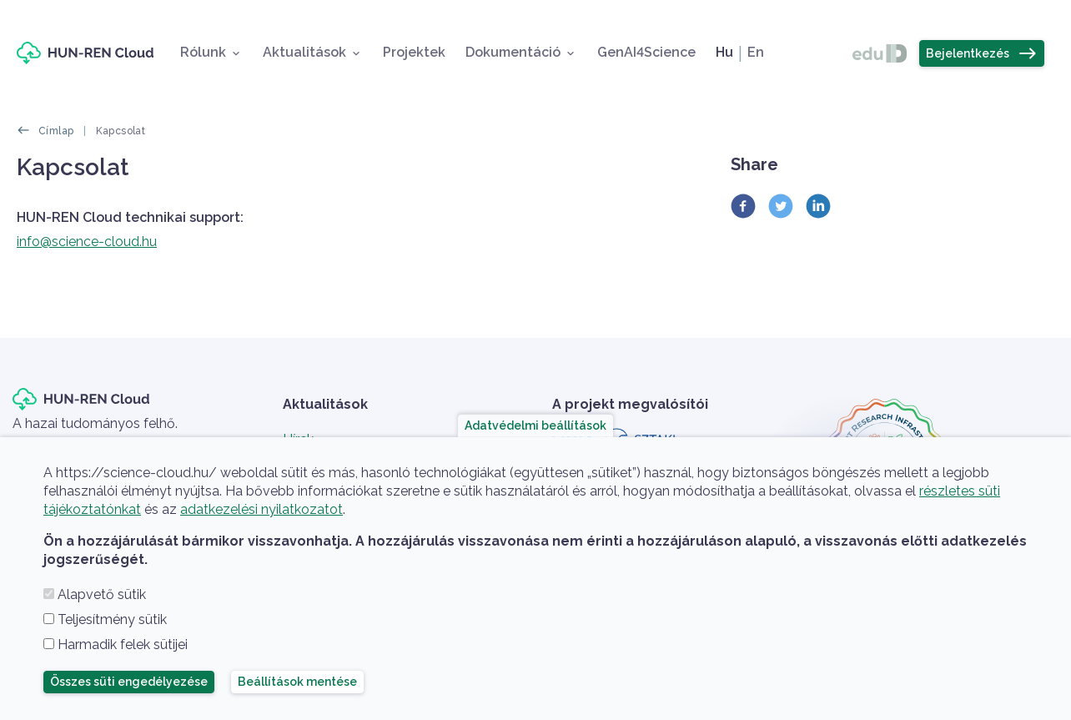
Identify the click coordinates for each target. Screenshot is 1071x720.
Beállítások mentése (297, 681)
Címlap (55, 131)
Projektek (414, 52)
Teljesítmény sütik (112, 619)
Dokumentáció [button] (513, 52)
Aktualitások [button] (304, 52)
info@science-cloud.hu (87, 241)
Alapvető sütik (102, 594)
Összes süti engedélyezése (129, 681)
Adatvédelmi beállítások (535, 425)
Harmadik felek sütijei (123, 644)
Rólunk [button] (203, 52)
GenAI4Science (646, 52)
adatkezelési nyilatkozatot (261, 509)
